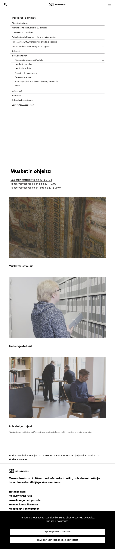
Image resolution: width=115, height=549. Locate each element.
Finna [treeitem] (17, 86)
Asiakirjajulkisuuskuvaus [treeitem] (22, 100)
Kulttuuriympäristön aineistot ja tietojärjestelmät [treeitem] (36, 82)
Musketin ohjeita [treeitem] (23, 68)
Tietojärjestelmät (20, 346)
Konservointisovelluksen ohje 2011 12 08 (33, 184)
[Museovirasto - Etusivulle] (57, 4)
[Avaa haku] (5, 5)
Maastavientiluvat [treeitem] (20, 23)
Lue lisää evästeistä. (57, 521)
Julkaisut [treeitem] (16, 51)
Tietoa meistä (17, 492)
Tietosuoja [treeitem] (16, 96)
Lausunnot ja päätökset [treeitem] (22, 33)
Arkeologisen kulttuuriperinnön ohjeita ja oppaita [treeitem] (34, 37)
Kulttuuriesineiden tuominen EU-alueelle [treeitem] (29, 28)
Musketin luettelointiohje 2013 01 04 (31, 180)
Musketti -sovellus (21, 266)
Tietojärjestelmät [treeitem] (19, 56)
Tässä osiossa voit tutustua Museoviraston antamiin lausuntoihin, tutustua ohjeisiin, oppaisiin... (50, 432)
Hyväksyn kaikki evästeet (57, 532)
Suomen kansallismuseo (23, 505)
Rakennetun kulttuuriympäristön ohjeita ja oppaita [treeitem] (34, 42)
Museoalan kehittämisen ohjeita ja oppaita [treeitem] (31, 47)
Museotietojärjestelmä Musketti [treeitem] (29, 60)
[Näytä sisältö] (100, 27)
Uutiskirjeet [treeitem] (17, 91)
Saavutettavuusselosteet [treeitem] (23, 105)
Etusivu (12, 456)
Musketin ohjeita (18, 460)
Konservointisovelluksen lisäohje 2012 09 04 (35, 188)
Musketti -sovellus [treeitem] (24, 64)
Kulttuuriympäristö (20, 496)
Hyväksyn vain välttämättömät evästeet (57, 540)
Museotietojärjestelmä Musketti (80, 456)
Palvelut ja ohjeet (23, 18)
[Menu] (109, 5)
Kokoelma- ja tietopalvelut (25, 500)
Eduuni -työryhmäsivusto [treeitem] (26, 73)
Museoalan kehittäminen (24, 509)
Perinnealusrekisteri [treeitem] (23, 77)
